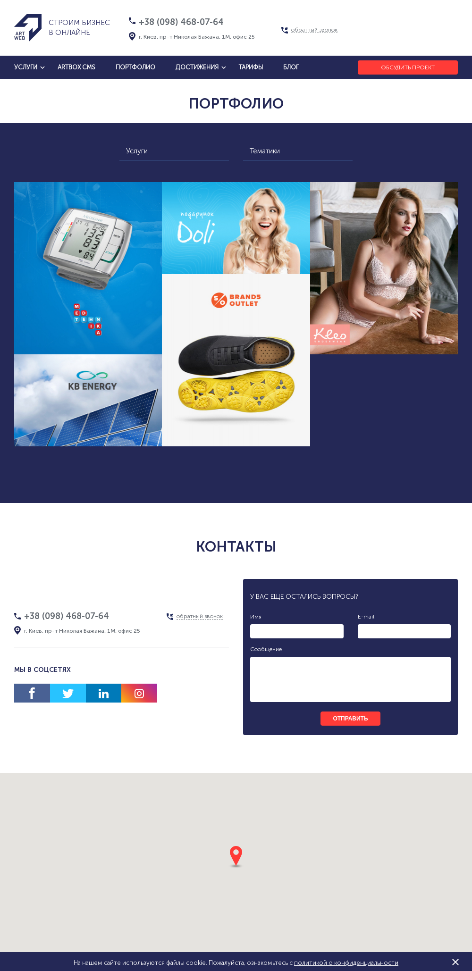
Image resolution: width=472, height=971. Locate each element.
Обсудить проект (408, 67)
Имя (255, 616)
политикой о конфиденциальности (346, 962)
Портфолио (135, 67)
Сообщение (266, 649)
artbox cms (76, 67)
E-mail (366, 616)
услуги (25, 67)
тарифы (251, 67)
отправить (350, 718)
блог (291, 67)
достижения (197, 67)
